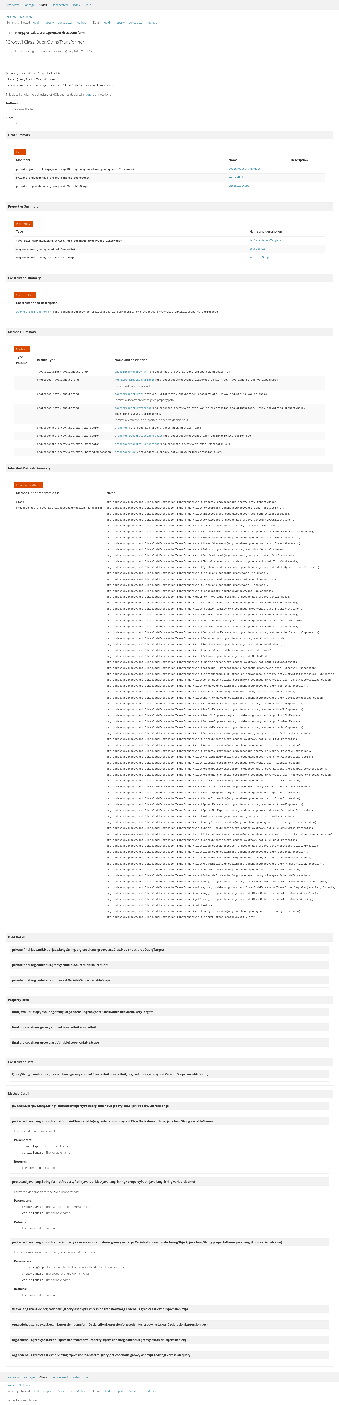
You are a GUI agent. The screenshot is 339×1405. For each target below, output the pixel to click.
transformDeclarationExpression (139, 433)
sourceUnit (237, 177)
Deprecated (60, 5)
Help (88, 5)
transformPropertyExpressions (137, 442)
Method (81, 22)
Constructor (65, 22)
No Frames (25, 16)
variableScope (239, 185)
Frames (11, 16)
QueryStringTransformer (33, 309)
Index (76, 5)
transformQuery (126, 450)
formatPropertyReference (133, 406)
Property (48, 22)
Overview (12, 5)
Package (29, 5)
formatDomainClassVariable (135, 377)
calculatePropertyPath (131, 369)
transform (122, 425)
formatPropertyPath (129, 392)
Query (90, 94)
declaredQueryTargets (245, 169)
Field (36, 22)
